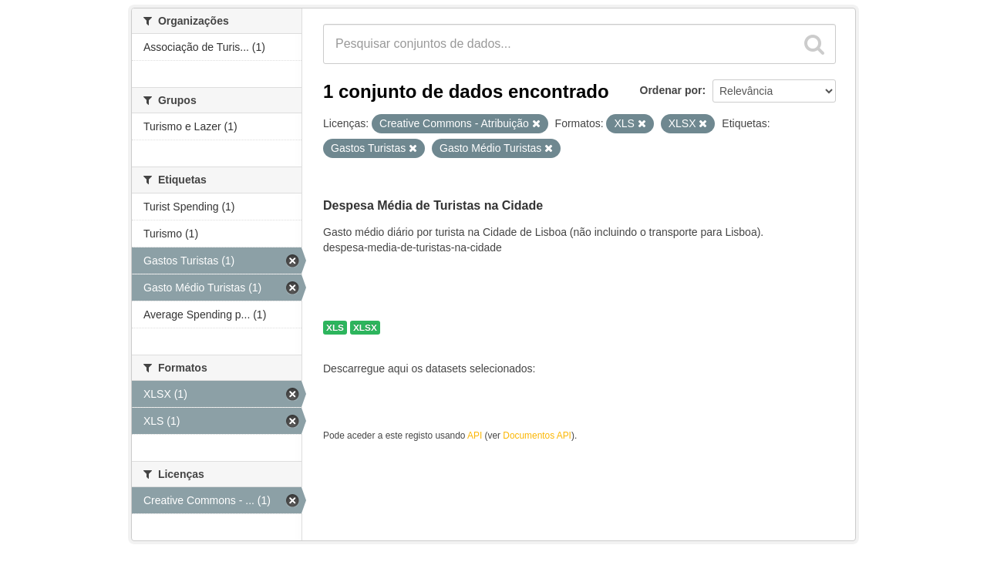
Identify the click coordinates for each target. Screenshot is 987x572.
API (474, 435)
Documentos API (537, 435)
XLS (335, 327)
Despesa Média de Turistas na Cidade (433, 205)
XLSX (365, 327)
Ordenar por (671, 90)
